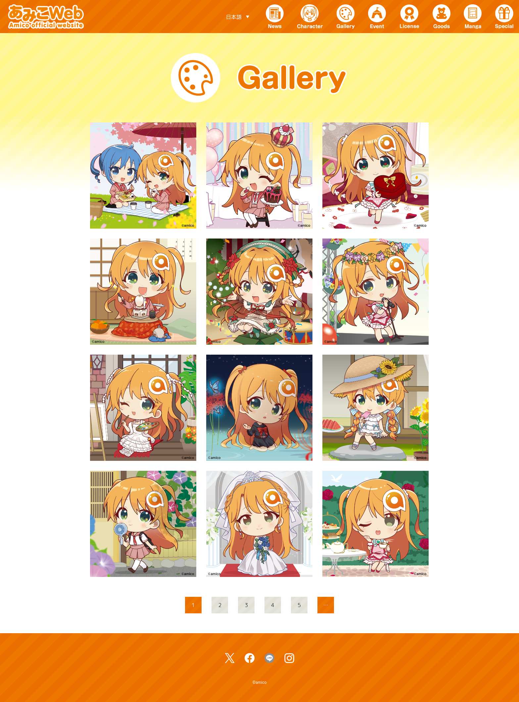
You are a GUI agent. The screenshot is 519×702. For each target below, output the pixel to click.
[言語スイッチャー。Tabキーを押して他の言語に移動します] (237, 16)
